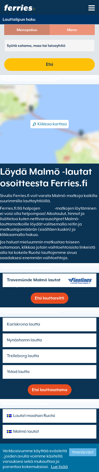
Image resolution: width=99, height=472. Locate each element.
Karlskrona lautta (23, 324)
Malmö (47, 208)
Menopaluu (27, 30)
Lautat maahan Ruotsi (34, 415)
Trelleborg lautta (23, 355)
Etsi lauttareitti (49, 298)
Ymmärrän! (82, 452)
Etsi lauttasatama (49, 389)
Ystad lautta (18, 371)
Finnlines (15, 290)
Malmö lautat (26, 431)
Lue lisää (59, 466)
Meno (72, 30)
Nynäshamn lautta (24, 340)
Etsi (49, 64)
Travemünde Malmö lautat (33, 280)
